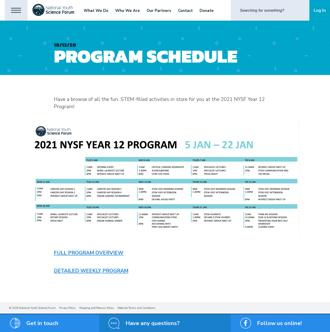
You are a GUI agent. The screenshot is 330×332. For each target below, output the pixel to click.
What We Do (96, 10)
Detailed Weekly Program (91, 270)
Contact (185, 10)
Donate (207, 10)
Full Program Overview (88, 252)
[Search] (270, 10)
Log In (320, 10)
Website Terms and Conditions (136, 308)
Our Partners (159, 10)
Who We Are (127, 10)
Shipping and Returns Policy (96, 308)
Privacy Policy (67, 308)
